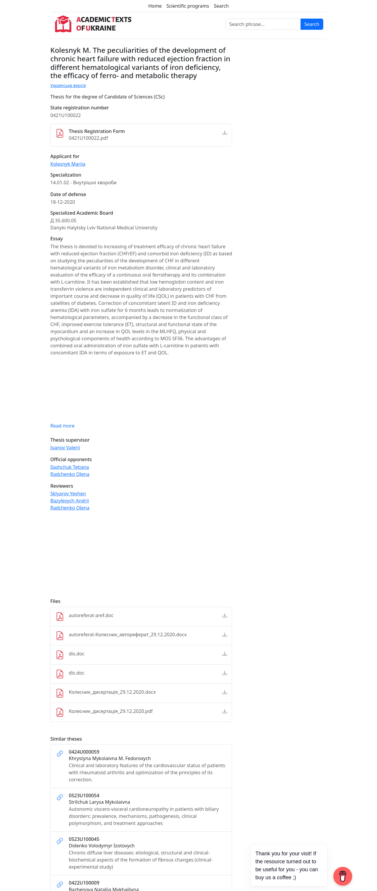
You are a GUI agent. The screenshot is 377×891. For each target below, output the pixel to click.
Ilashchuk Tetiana (69, 467)
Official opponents (71, 459)
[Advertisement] (141, 557)
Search (221, 6)
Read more (62, 426)
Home (155, 6)
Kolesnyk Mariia (67, 164)
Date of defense (68, 194)
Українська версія (68, 85)
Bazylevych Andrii (69, 500)
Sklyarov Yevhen (68, 493)
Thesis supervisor (70, 440)
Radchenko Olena (69, 474)
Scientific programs (188, 6)
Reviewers (61, 486)
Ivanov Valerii (65, 447)
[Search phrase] (263, 24)
